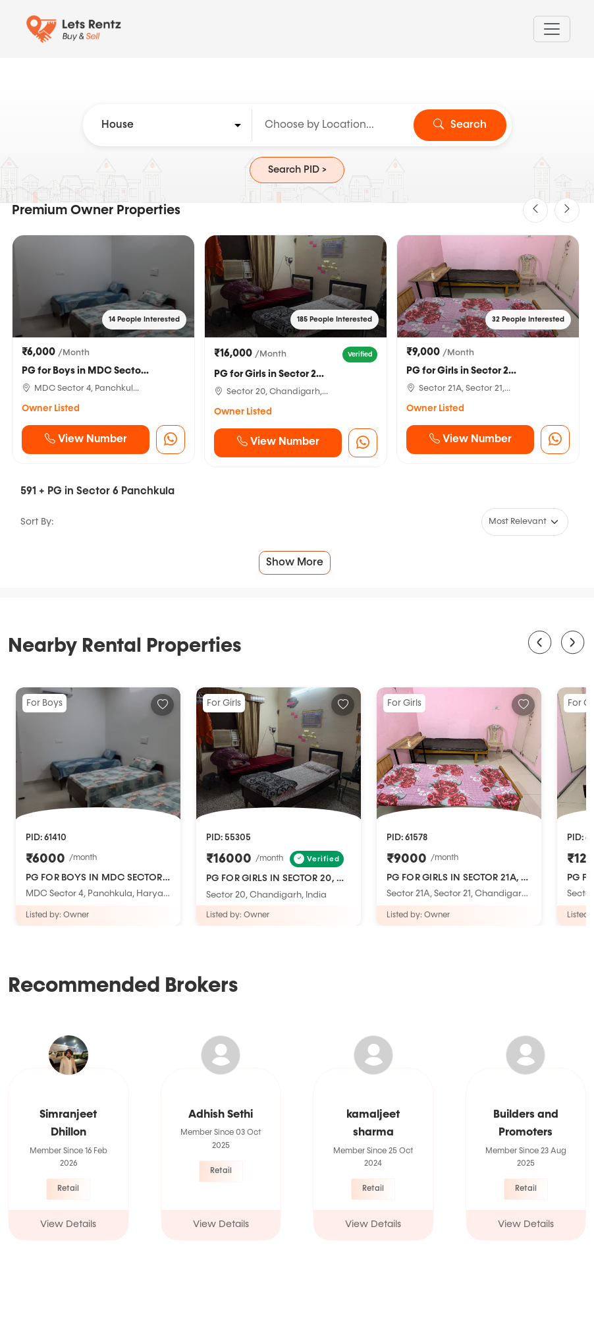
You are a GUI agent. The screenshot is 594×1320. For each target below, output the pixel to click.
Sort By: (37, 522)
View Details (68, 1224)
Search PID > (297, 170)
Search (460, 125)
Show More (294, 563)
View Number (86, 439)
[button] (535, 210)
